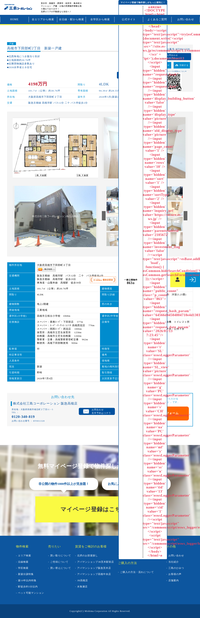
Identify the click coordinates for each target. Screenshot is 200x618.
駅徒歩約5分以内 (28, 586)
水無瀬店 (82, 586)
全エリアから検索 (43, 19)
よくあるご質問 (157, 19)
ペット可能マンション (31, 592)
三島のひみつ (176, 568)
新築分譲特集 (26, 574)
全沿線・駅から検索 (71, 19)
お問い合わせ (185, 19)
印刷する (184, 65)
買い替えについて (60, 568)
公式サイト (129, 19)
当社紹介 (173, 561)
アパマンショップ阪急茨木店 (94, 568)
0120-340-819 (23, 417)
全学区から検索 (100, 19)
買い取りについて (60, 555)
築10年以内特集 (27, 580)
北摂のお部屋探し (87, 555)
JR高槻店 (82, 580)
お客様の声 (174, 574)
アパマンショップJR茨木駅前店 (95, 561)
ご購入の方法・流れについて (137, 572)
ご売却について (59, 561)
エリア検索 (24, 555)
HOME (14, 19)
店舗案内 (173, 580)
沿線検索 (23, 561)
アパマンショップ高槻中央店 (94, 574)
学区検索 (23, 568)
